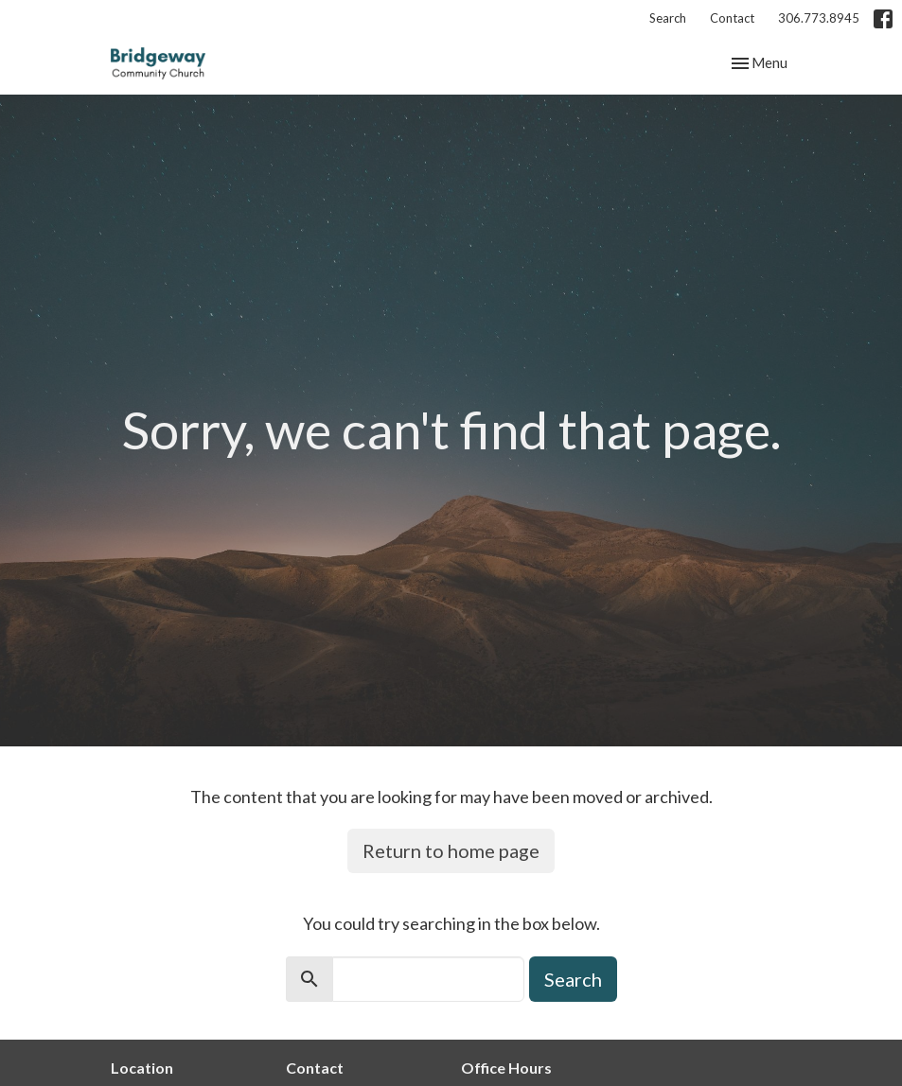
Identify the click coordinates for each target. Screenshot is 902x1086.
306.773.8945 (818, 18)
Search (667, 18)
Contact (732, 18)
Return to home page (451, 850)
